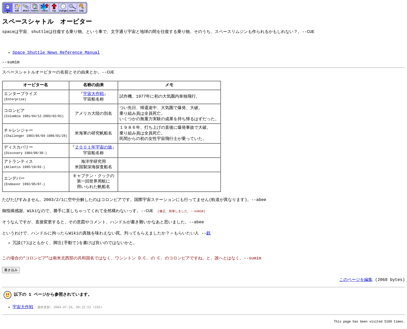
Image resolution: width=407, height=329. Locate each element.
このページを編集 (355, 280)
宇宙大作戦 (93, 94)
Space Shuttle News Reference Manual (56, 53)
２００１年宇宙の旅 (93, 147)
